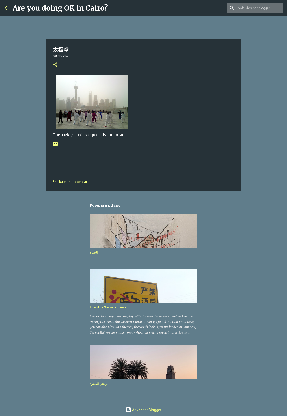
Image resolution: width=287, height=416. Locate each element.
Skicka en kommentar (70, 182)
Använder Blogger (143, 410)
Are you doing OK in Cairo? (60, 8)
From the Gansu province (108, 307)
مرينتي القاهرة (99, 384)
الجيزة (94, 252)
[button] (55, 65)
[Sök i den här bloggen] (259, 8)
